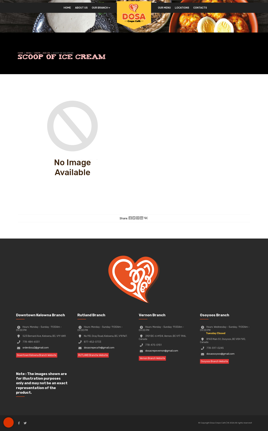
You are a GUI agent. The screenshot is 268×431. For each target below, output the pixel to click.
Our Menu (164, 7)
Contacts (200, 7)
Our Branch (100, 7)
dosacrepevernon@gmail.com (161, 350)
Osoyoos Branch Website (214, 361)
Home (67, 7)
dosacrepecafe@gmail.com (99, 347)
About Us (81, 7)
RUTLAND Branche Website (93, 355)
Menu (28, 53)
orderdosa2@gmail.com (36, 347)
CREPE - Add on (42, 53)
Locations (182, 7)
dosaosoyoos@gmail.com (220, 353)
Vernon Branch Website (152, 358)
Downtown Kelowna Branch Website (36, 355)
